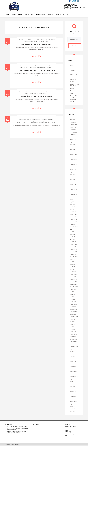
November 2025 (73, 132)
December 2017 (73, 369)
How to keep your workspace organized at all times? (36, 122)
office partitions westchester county (39, 41)
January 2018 (73, 366)
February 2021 (73, 274)
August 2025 (73, 139)
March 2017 (73, 391)
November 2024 (73, 162)
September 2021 (74, 256)
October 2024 (73, 164)
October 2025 (73, 134)
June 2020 (72, 294)
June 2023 (72, 204)
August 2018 (73, 349)
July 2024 (72, 172)
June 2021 (72, 264)
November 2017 (73, 371)
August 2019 (73, 319)
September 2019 (74, 316)
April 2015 (72, 411)
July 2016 (72, 406)
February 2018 (73, 364)
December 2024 (73, 159)
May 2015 (72, 408)
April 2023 (72, 209)
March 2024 (73, 182)
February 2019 (73, 334)
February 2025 (73, 154)
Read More (36, 56)
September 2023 (74, 197)
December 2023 (73, 189)
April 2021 (72, 269)
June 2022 (72, 234)
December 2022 (73, 219)
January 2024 (73, 187)
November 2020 (73, 281)
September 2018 (74, 346)
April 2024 (72, 179)
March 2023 (73, 211)
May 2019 (72, 326)
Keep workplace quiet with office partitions (36, 44)
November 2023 (73, 192)
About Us (72, 65)
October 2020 (73, 284)
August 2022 (73, 229)
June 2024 (72, 174)
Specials (72, 88)
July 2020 (72, 291)
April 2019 (72, 329)
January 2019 (73, 336)
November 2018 (73, 341)
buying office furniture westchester (32, 67)
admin (21, 39)
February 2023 (73, 214)
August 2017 (73, 379)
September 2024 (74, 167)
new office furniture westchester (32, 119)
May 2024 (72, 177)
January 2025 (73, 157)
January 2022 (73, 246)
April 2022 (72, 239)
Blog (71, 68)
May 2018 (72, 356)
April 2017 (72, 389)
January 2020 (73, 306)
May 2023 (72, 206)
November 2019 (73, 311)
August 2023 (73, 199)
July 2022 (72, 231)
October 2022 (73, 224)
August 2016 (73, 404)
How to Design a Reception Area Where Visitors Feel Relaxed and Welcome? (17, 429)
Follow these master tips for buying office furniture (36, 70)
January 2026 (73, 127)
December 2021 (73, 249)
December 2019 (73, 309)
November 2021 (73, 251)
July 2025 (72, 142)
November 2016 (73, 401)
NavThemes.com (16, 444)
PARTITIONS (73, 79)
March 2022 (73, 241)
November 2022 (73, 221)
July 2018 (72, 351)
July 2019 (72, 321)
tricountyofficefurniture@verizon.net (73, 432)
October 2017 (73, 374)
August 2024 (73, 169)
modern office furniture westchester (38, 93)
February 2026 (73, 124)
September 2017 (74, 376)
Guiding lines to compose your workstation (36, 96)
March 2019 (73, 331)
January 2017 (73, 396)
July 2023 (72, 201)
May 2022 (72, 236)
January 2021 (73, 276)
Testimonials (73, 90)
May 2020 (72, 296)
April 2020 (72, 299)
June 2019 (72, 324)
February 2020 (73, 304)
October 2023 (73, 194)
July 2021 (72, 261)
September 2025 (74, 137)
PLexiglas (72, 81)
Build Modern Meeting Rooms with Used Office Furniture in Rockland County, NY (16, 432)
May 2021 (72, 266)
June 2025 (72, 144)
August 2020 (73, 289)
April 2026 (72, 119)
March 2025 (73, 152)
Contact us (72, 70)
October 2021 (73, 254)
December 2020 (73, 279)
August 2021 (73, 259)
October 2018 (73, 344)
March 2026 (73, 122)
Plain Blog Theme (8, 444)
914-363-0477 (68, 431)
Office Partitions (40, 39)
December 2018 (73, 339)
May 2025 (72, 147)
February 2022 (73, 244)
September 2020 (74, 286)
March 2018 (73, 361)
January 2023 (73, 216)
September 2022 (74, 226)
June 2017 (72, 384)
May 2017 (72, 386)
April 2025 (72, 149)
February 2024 (73, 184)
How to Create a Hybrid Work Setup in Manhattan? (17, 426)
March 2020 (73, 301)
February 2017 (73, 394)
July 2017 (72, 381)
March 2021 (73, 271)
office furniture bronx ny (47, 119)
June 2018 (72, 354)
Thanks (71, 93)
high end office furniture (47, 67)
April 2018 (72, 359)
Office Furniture (40, 65)
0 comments (29, 39)
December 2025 (73, 129)
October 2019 (73, 314)
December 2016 (73, 399)
